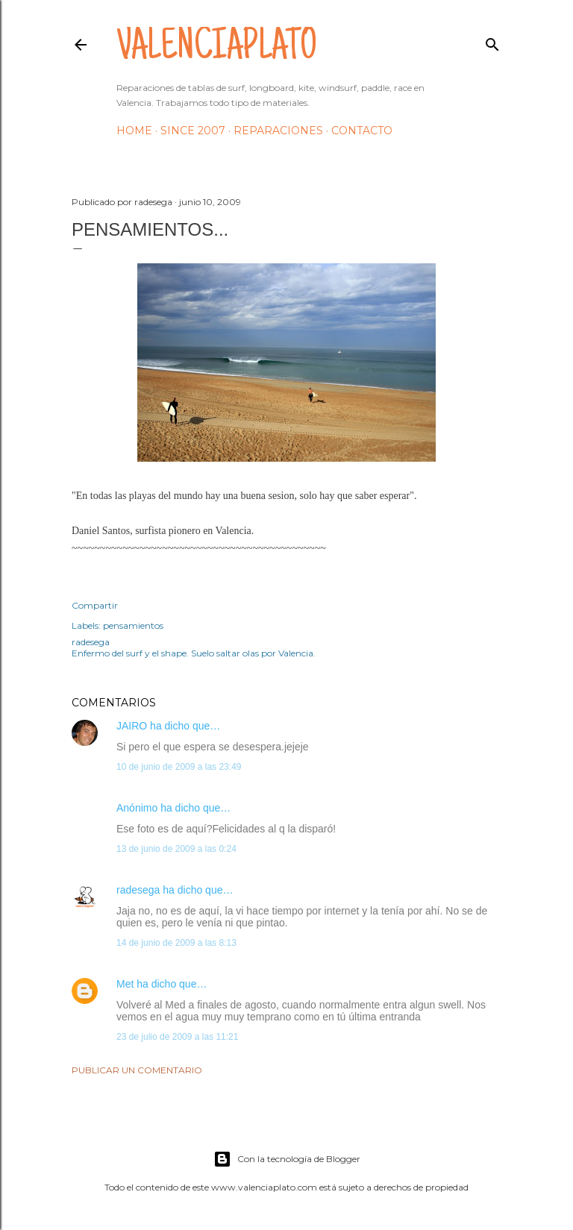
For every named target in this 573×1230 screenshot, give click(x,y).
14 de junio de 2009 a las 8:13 (176, 943)
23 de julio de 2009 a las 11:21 (177, 1037)
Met (125, 984)
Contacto (361, 130)
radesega (138, 890)
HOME (134, 130)
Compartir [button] (95, 605)
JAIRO (131, 726)
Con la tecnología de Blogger (286, 1159)
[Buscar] (492, 41)
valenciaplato (216, 49)
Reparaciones (278, 130)
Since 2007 (192, 130)
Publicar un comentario (137, 1070)
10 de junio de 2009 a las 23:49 (178, 767)
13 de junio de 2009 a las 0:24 (176, 849)
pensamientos (133, 625)
